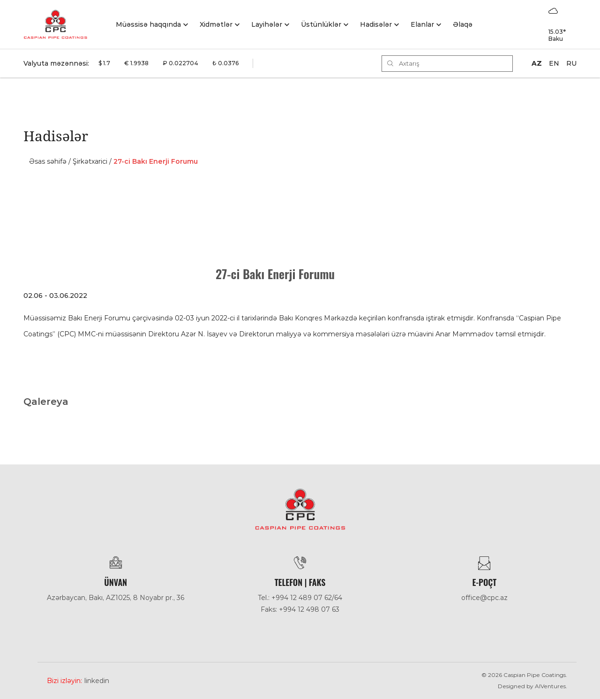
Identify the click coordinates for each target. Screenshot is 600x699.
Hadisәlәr (376, 24)
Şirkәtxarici (90, 161)
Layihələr (266, 24)
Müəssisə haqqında (148, 24)
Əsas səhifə (48, 161)
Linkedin (96, 680)
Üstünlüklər (321, 24)
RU (571, 63)
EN (554, 63)
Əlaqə (462, 24)
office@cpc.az (484, 597)
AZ (537, 63)
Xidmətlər (216, 24)
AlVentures (550, 686)
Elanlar (422, 24)
